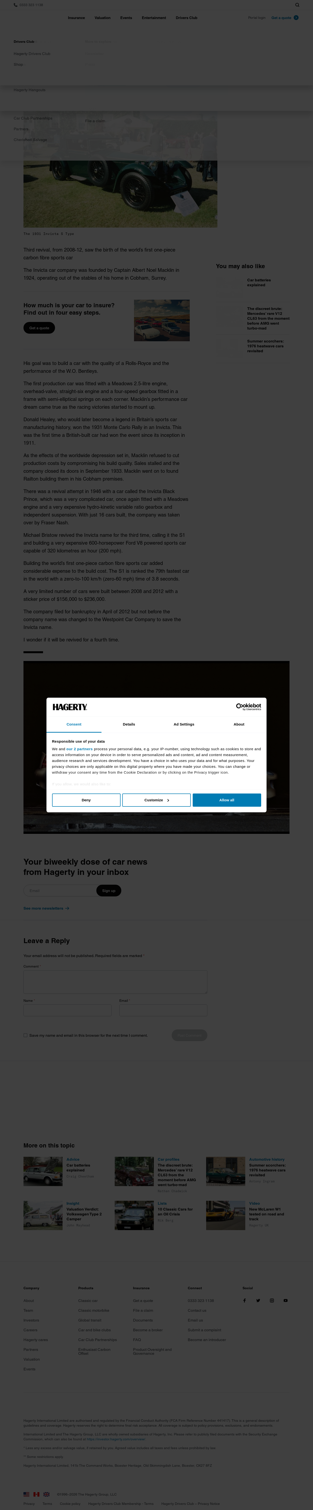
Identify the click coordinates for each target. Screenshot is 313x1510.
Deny (86, 800)
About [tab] (239, 724)
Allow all (226, 800)
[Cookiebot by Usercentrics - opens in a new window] (239, 707)
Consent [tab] (74, 724)
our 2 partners (80, 749)
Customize (157, 800)
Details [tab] (129, 724)
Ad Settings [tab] (184, 724)
